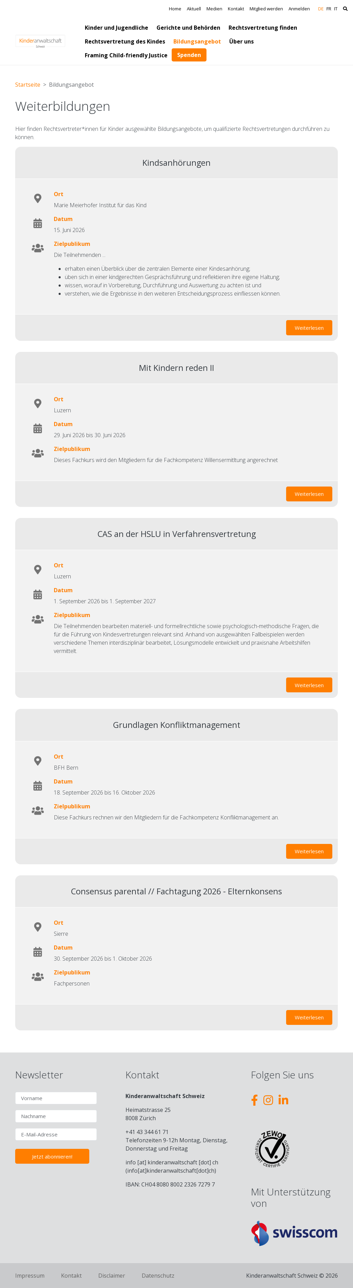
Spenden (189, 55)
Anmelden (299, 9)
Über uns (241, 41)
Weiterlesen (313, 326)
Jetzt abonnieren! (52, 1156)
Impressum (29, 1275)
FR (328, 9)
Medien (214, 9)
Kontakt (236, 9)
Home (175, 9)
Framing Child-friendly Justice (126, 55)
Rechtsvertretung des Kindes (125, 41)
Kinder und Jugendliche (116, 27)
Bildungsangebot (197, 41)
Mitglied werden (266, 9)
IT (335, 9)
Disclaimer (111, 1275)
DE (321, 9)
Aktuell (194, 9)
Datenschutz (158, 1275)
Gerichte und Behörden (188, 27)
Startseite (27, 84)
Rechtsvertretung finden (263, 27)
